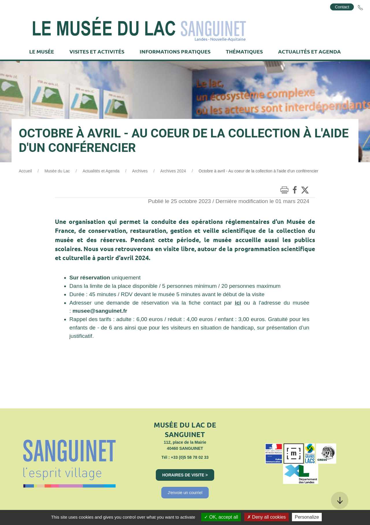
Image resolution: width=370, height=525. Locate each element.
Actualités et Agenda (101, 171)
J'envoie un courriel (185, 492)
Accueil (25, 171)
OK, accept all (221, 517)
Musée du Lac (57, 171)
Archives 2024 (173, 171)
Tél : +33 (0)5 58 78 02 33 (184, 457)
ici (238, 303)
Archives (140, 171)
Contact (342, 7)
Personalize (307, 517)
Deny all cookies (266, 517)
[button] (340, 500)
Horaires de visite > (185, 475)
